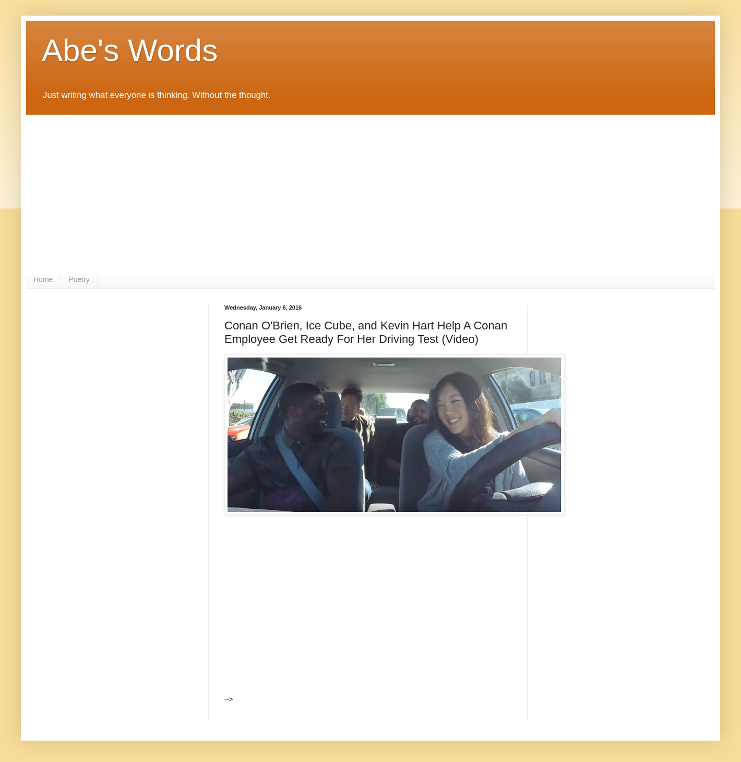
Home (43, 279)
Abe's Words (130, 50)
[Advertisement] (370, 193)
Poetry (78, 279)
